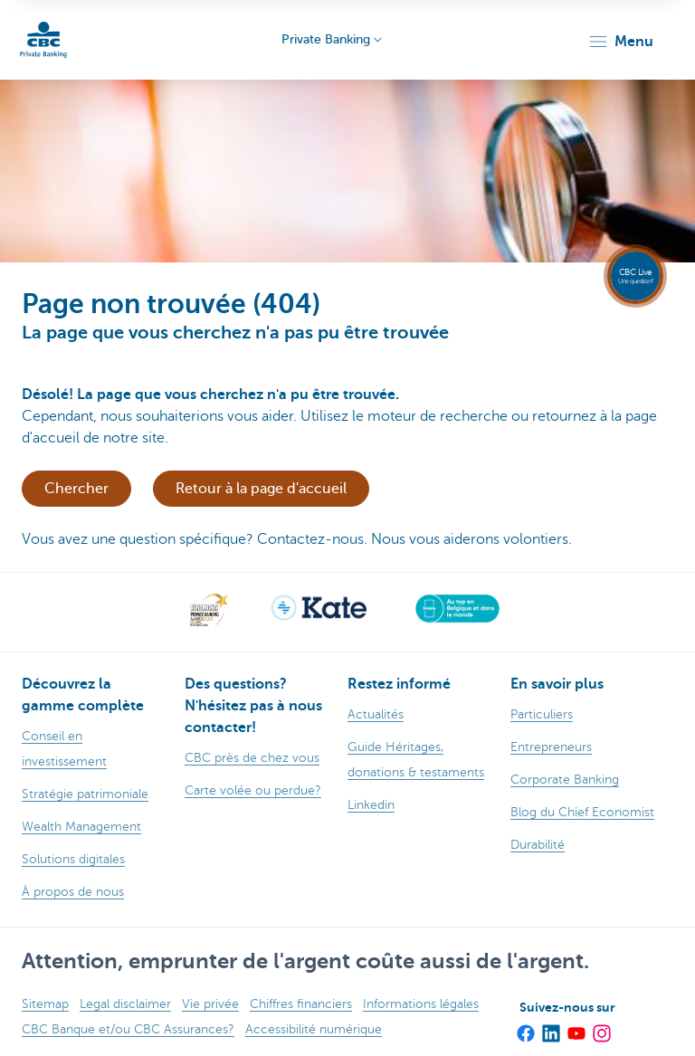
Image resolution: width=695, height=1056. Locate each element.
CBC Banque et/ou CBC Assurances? (128, 1029)
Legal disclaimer (125, 1004)
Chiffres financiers (301, 1004)
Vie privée (210, 1004)
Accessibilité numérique (313, 1029)
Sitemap (45, 1004)
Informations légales (421, 1004)
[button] (620, 41)
